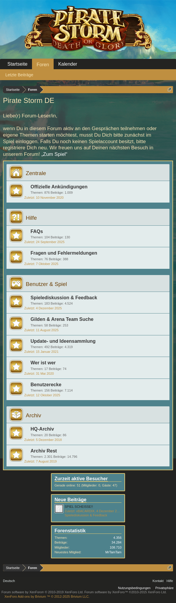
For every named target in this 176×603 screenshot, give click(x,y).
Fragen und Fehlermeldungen (64, 253)
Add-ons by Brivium (46, 596)
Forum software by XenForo (42, 592)
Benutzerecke (46, 384)
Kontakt (158, 581)
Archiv (33, 415)
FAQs (37, 231)
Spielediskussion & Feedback (64, 297)
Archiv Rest (44, 450)
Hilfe (31, 218)
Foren (43, 64)
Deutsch (9, 581)
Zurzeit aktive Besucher (81, 478)
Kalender (67, 64)
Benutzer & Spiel (46, 284)
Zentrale (36, 173)
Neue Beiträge (71, 499)
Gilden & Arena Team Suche (62, 319)
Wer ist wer (43, 362)
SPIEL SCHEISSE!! (79, 506)
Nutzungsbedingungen (134, 588)
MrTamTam (113, 552)
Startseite (17, 64)
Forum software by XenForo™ (125, 592)
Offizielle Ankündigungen (59, 186)
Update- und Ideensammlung (63, 341)
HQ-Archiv (42, 428)
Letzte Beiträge (19, 74)
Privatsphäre (164, 588)
